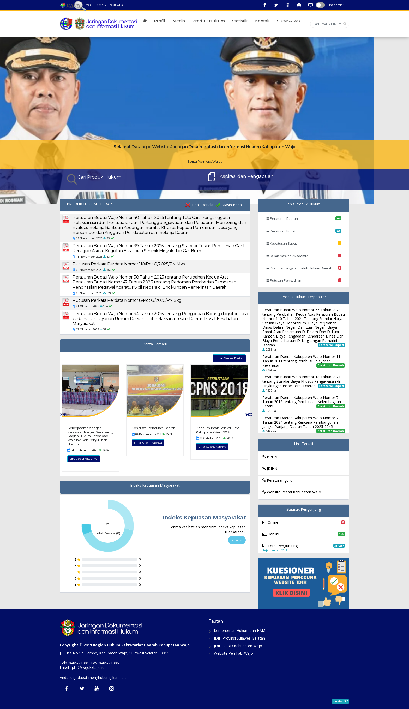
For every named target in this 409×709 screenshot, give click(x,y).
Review (236, 540)
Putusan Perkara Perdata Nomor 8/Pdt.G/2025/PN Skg (127, 300)
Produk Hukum (208, 20)
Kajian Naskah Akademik (303, 255)
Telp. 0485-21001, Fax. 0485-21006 (89, 662)
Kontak (262, 20)
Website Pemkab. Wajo (233, 653)
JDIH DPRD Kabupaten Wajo (238, 645)
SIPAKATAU (288, 20)
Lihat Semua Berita (229, 358)
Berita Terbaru (155, 344)
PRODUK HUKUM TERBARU (91, 204)
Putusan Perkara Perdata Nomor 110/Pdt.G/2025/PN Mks (129, 264)
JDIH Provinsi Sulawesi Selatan (239, 638)
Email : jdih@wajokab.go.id (82, 667)
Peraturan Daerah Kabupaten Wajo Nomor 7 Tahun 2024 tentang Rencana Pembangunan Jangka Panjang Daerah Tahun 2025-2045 (300, 422)
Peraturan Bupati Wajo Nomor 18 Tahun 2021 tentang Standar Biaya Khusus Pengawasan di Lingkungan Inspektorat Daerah (301, 381)
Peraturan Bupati (303, 231)
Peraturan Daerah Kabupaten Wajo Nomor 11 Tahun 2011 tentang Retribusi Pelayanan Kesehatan (301, 361)
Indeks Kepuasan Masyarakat (155, 485)
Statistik (240, 20)
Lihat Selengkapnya (84, 458)
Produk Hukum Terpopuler (303, 297)
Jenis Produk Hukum (304, 204)
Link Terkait (304, 444)
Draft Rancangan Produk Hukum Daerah (303, 268)
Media (178, 20)
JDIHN (269, 468)
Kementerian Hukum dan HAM (239, 630)
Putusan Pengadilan (303, 280)
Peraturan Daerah (303, 218)
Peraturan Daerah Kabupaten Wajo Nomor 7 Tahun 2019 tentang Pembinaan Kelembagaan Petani (301, 402)
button (320, 5)
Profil (159, 20)
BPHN (269, 456)
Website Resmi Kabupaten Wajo (291, 491)
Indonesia (337, 5)
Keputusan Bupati (303, 243)
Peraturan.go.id (277, 480)
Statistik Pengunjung (303, 509)
